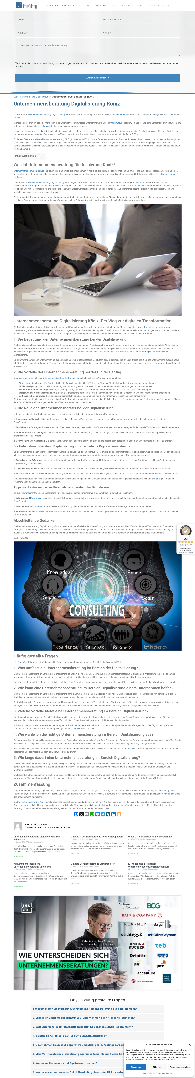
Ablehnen (157, 1067)
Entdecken (18, 139)
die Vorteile (32, 139)
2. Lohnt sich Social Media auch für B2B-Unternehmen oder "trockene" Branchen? (84, 1017)
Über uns (100, 5)
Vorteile (49, 126)
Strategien (147, 351)
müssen (86, 327)
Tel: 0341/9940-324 (158, 5)
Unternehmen (120, 114)
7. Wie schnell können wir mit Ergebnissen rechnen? (65, 1063)
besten (131, 748)
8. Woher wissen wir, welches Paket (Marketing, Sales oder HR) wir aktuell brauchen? (86, 1072)
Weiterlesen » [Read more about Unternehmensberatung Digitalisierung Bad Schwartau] (18, 856)
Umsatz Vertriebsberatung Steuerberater (92, 863)
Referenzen (35, 498)
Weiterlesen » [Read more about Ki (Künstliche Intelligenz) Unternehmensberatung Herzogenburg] (133, 883)
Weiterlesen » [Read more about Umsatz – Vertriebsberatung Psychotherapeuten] (75, 853)
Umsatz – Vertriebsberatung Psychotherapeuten (97, 836)
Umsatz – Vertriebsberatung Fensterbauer (150, 836)
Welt (166, 114)
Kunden (75, 728)
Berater (138, 182)
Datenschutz (160, 1073)
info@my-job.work (42, 824)
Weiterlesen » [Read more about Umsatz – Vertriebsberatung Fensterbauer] (133, 853)
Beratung (25, 149)
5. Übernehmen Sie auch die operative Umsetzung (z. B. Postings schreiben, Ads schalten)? (90, 1045)
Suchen (38, 506)
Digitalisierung (58, 114)
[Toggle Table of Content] (40, 156)
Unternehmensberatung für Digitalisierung (62, 378)
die (42, 131)
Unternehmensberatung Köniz (31, 802)
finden (21, 662)
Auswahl (25, 493)
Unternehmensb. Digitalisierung (35, 97)
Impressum (170, 1073)
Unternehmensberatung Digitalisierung (32, 171)
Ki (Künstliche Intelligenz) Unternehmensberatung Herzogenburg (148, 865)
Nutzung (165, 790)
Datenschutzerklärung (42, 63)
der (153, 114)
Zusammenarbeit (25, 378)
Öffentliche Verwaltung (127, 5)
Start (16, 97)
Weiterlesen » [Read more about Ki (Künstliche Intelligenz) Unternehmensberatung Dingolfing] (18, 886)
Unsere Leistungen (60, 5)
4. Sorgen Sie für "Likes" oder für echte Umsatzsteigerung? (70, 1036)
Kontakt (84, 5)
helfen (38, 126)
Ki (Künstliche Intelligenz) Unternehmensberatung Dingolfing (32, 865)
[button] (189, 1044)
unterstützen (112, 139)
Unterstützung (117, 123)
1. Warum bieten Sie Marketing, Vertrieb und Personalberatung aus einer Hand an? (85, 1008)
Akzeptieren (136, 1067)
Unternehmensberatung (40, 114)
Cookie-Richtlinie (149, 1073)
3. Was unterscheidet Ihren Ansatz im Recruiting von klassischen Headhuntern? (83, 1027)
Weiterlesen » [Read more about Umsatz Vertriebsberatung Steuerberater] (75, 883)
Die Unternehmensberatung (157, 327)
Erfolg (159, 478)
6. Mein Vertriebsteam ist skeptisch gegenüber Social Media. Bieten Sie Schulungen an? (88, 1054)
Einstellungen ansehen (180, 1067)
